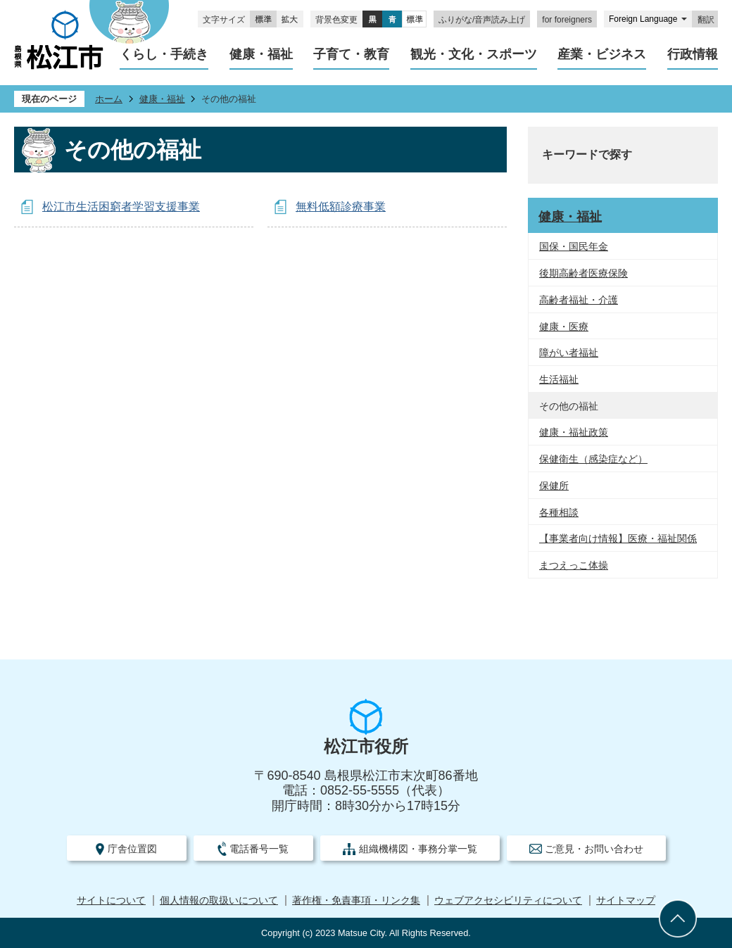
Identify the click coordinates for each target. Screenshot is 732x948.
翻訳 (706, 20)
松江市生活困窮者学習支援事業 (121, 207)
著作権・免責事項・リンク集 (356, 900)
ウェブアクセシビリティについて (508, 900)
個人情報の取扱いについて (219, 900)
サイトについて (111, 900)
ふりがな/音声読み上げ (481, 20)
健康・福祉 (162, 99)
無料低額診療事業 (341, 207)
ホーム (108, 99)
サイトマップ (625, 900)
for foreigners (567, 20)
